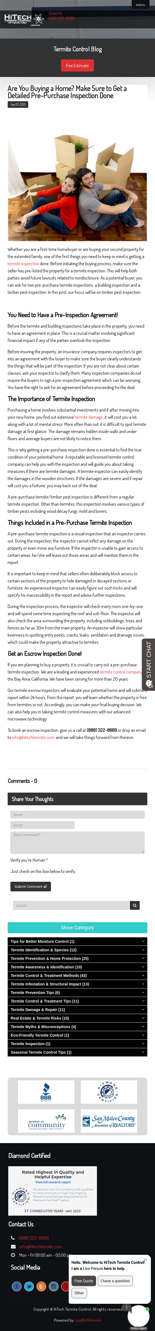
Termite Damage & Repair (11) (38, 1009)
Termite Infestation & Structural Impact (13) (50, 984)
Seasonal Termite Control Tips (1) (41, 1052)
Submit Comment (31, 886)
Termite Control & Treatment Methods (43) (49, 975)
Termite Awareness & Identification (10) (46, 967)
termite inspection (23, 263)
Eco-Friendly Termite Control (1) (40, 1035)
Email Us (55, 13)
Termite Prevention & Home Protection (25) (49, 958)
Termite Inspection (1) (30, 1044)
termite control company (121, 672)
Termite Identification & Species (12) (43, 950)
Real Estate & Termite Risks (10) (40, 1018)
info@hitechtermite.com (33, 737)
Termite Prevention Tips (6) (35, 992)
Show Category (77, 927)
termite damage (89, 417)
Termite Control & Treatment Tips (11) (45, 1001)
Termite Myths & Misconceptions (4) (43, 1027)
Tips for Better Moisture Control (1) (42, 941)
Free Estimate (77, 65)
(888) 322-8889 (61, 18)
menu (140, 4)
